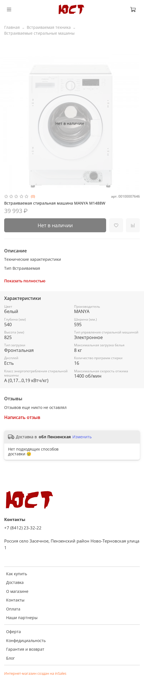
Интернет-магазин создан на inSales (35, 673)
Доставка (15, 582)
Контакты (15, 600)
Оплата (13, 609)
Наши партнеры (22, 617)
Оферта (13, 631)
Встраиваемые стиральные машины (39, 33)
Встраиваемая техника (49, 27)
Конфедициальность (26, 640)
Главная (12, 27)
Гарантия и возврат (25, 649)
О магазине (17, 591)
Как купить (16, 573)
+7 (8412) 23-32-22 (23, 528)
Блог (10, 658)
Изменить (82, 436)
